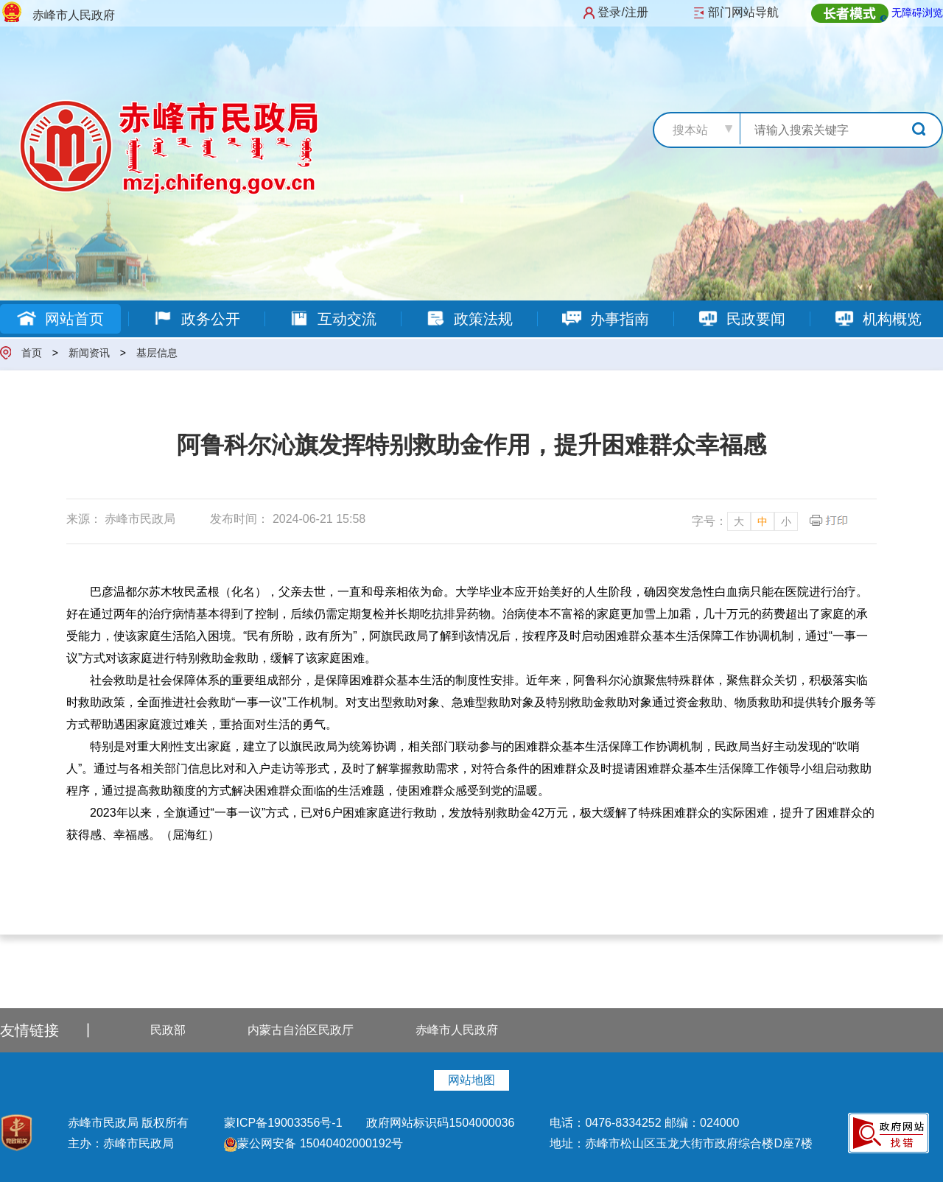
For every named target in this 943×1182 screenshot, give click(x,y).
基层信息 (157, 353)
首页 (31, 353)
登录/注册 (622, 12)
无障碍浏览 (917, 12)
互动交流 (332, 319)
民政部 (168, 1030)
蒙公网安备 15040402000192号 (313, 1143)
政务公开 (196, 319)
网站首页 (60, 319)
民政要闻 (741, 319)
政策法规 (469, 319)
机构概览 (878, 319)
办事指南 (605, 319)
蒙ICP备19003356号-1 (285, 1122)
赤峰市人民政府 (457, 1030)
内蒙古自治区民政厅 (301, 1030)
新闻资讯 (89, 353)
